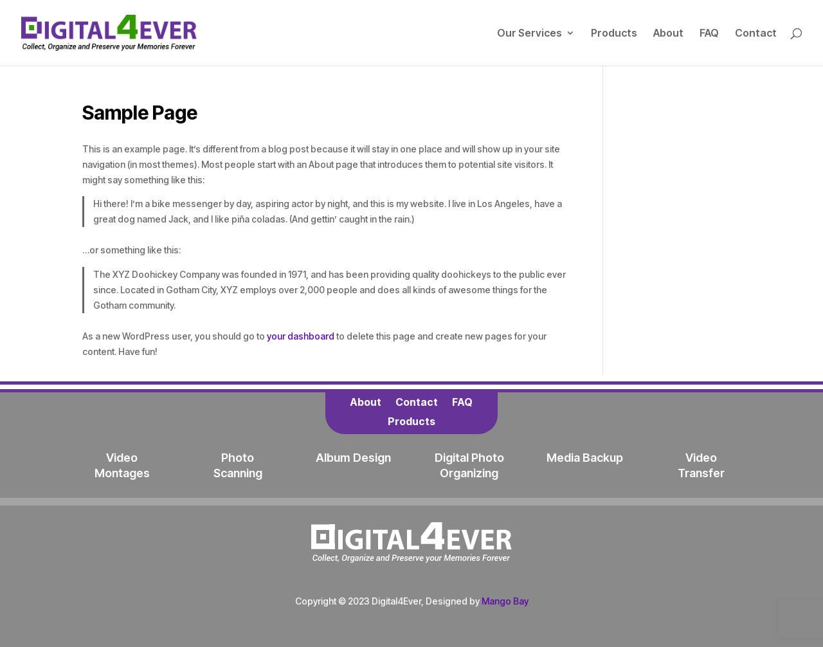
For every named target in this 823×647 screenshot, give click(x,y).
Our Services (529, 33)
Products (614, 33)
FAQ (709, 33)
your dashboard (300, 336)
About (668, 33)
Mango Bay (505, 601)
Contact (756, 33)
